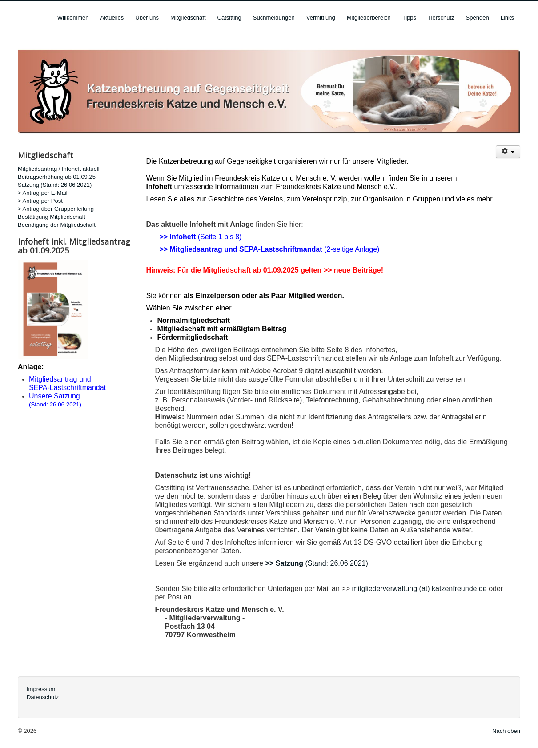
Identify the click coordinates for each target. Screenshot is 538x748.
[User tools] (508, 151)
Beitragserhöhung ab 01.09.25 (57, 176)
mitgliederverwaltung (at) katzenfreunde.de (419, 588)
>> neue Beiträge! (353, 270)
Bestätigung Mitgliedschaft (51, 216)
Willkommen (73, 17)
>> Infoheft (177, 237)
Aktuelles (112, 17)
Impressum (41, 689)
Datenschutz (43, 697)
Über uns (147, 17)
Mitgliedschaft (187, 17)
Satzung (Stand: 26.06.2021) (55, 184)
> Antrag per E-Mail (43, 192)
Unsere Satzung (54, 396)
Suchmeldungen (274, 17)
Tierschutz (441, 17)
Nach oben (506, 731)
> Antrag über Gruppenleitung (56, 208)
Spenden (477, 17)
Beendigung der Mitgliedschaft (57, 224)
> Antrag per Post (40, 200)
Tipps (409, 17)
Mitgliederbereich (369, 17)
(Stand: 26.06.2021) (55, 404)
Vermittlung (320, 17)
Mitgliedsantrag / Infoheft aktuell (59, 168)
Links (507, 17)
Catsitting (229, 17)
